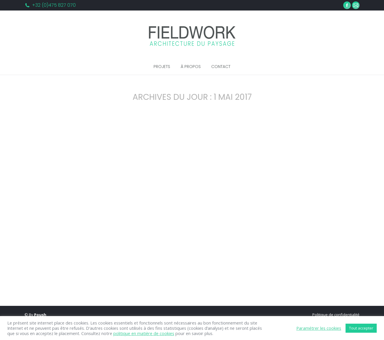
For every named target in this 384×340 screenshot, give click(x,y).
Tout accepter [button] (361, 328)
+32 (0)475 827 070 (54, 5)
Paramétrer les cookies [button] (318, 328)
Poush (40, 314)
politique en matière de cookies (143, 333)
